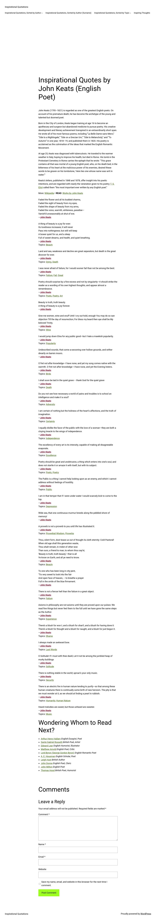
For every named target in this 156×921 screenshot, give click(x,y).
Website (42, 869)
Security (50, 680)
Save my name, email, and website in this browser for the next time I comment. (74, 884)
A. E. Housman (48, 756)
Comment (43, 814)
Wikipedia (49, 193)
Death (55, 262)
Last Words (51, 649)
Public (49, 489)
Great (60, 275)
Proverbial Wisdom (55, 533)
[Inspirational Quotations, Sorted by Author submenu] (42, 13)
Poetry (56, 296)
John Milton (46, 767)
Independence (53, 438)
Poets (49, 296)
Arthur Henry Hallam (51, 738)
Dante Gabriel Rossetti (52, 742)
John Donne (47, 763)
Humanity (50, 700)
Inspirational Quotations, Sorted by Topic (111, 13)
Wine (48, 330)
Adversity (50, 404)
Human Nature (63, 700)
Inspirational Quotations (16, 7)
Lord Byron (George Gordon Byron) (57, 752)
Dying (48, 262)
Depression (51, 506)
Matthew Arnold (48, 749)
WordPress (146, 913)
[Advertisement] (78, 43)
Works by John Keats (73, 193)
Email (41, 856)
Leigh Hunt (46, 759)
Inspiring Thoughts (142, 13)
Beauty (49, 244)
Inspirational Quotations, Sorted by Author (23, 13)
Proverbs (69, 533)
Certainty (50, 421)
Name (42, 844)
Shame (49, 636)
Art (61, 296)
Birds (48, 374)
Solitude (50, 666)
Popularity (51, 343)
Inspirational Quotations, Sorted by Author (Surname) (68, 13)
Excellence (51, 455)
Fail (55, 275)
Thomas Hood (48, 770)
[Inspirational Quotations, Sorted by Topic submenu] (130, 13)
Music (49, 714)
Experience (51, 619)
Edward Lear (47, 745)
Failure (49, 275)
